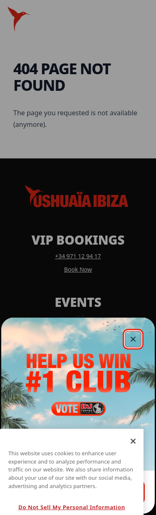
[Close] (133, 448)
